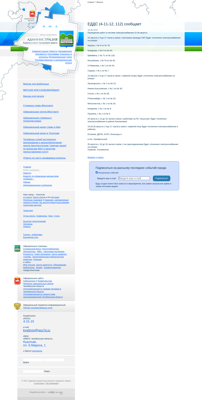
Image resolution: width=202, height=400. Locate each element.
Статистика (39, 383)
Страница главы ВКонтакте (38, 105)
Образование (59, 265)
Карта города (39, 197)
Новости (53, 51)
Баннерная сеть (30, 237)
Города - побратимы (32, 234)
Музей (39, 267)
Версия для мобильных (36, 83)
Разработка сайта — (46, 392)
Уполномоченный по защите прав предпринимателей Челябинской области (43, 295)
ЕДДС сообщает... (31, 170)
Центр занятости (44, 265)
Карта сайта (56, 26)
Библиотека (29, 267)
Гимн (50, 216)
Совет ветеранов (42, 254)
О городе (27, 197)
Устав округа (29, 216)
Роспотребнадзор (50, 249)
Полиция (37, 259)
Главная (91, 2)
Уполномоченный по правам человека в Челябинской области (42, 290)
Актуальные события (107, 173)
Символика (41, 216)
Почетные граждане (32, 200)
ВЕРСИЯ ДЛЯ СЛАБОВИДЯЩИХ (41, 90)
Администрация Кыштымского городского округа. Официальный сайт (48, 39)
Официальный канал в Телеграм (41, 133)
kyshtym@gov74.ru (36, 330)
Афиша (26, 182)
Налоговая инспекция (54, 251)
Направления (65, 51)
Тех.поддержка (51, 383)
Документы (41, 54)
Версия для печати (33, 96)
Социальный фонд (32, 249)
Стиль (57, 216)
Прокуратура (29, 251)
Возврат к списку (96, 157)
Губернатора (29, 281)
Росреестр (28, 254)
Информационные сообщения (37, 185)
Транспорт (28, 210)
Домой (44, 26)
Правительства (45, 281)
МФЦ (39, 251)
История (55, 197)
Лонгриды (28, 224)
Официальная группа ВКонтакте (41, 111)
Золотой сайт (8, 14)
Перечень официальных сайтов (38, 283)
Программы (53, 54)
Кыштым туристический (34, 221)
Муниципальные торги (60, 57)
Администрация (40, 51)
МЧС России (29, 265)
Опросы (27, 226)
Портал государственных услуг (38, 307)
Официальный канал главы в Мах (41, 127)
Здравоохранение (52, 267)
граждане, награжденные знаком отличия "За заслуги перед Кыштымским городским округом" (46, 202)
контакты (37, 351)
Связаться (50, 26)
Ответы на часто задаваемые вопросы (44, 157)
